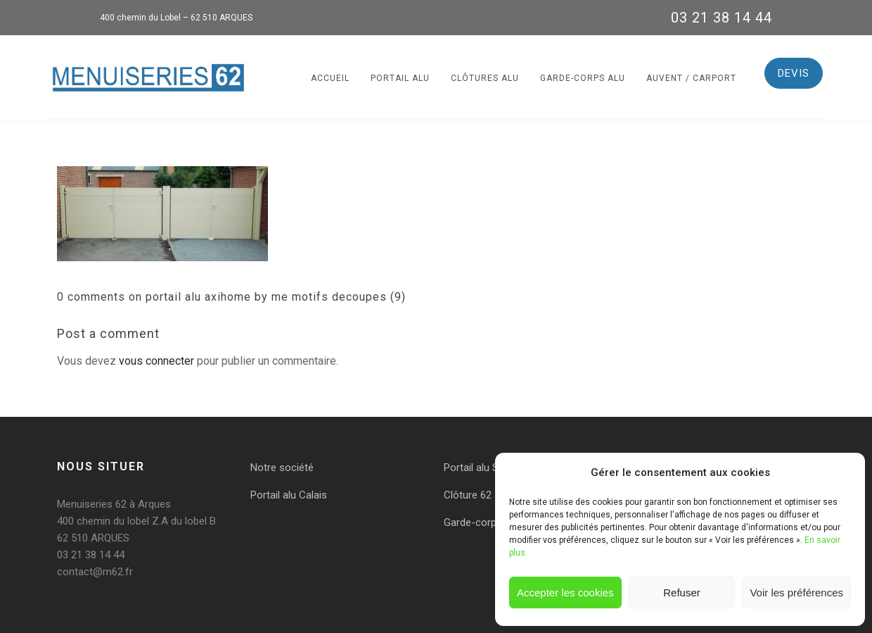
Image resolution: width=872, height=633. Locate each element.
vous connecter (156, 361)
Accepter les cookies (565, 592)
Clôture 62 (468, 495)
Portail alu (400, 78)
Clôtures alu (485, 78)
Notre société (282, 467)
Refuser (681, 592)
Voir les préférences (796, 592)
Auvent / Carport (691, 78)
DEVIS (793, 73)
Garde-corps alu (582, 78)
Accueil (330, 78)
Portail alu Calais (288, 495)
